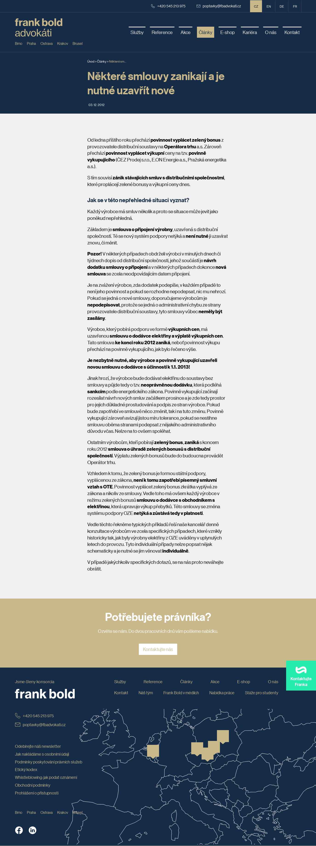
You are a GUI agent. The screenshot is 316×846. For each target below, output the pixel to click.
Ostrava (46, 43)
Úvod (90, 61)
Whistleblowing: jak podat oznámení (46, 777)
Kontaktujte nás (158, 649)
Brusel (78, 43)
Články (101, 61)
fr (295, 6)
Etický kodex (26, 769)
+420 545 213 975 (168, 5)
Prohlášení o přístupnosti (36, 792)
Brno (18, 43)
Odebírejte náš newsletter (38, 746)
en (269, 6)
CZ (256, 6)
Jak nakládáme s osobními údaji (42, 754)
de (282, 6)
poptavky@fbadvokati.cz (218, 5)
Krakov (62, 43)
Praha (31, 43)
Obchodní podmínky (32, 785)
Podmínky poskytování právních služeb (48, 761)
